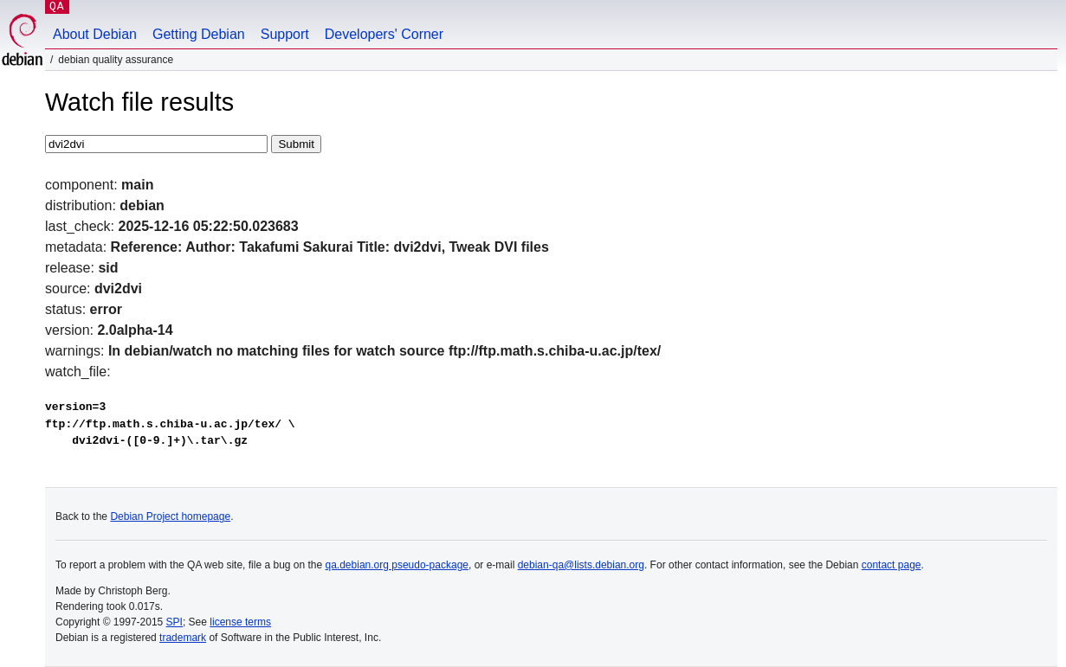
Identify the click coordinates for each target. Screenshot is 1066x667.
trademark (182, 638)
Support (285, 34)
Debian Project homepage (170, 516)
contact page (891, 565)
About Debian (95, 34)
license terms (240, 622)
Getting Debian (198, 34)
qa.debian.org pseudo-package (397, 565)
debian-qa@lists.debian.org (581, 565)
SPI (174, 622)
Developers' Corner (384, 34)
